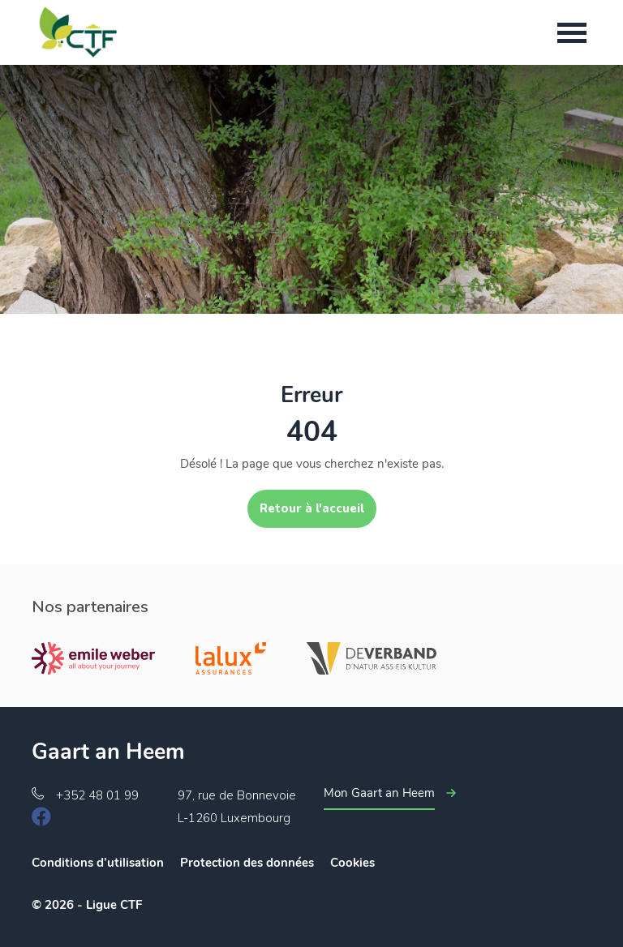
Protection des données (247, 863)
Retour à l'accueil (312, 508)
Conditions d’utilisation (98, 863)
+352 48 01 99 (97, 795)
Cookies (352, 863)
